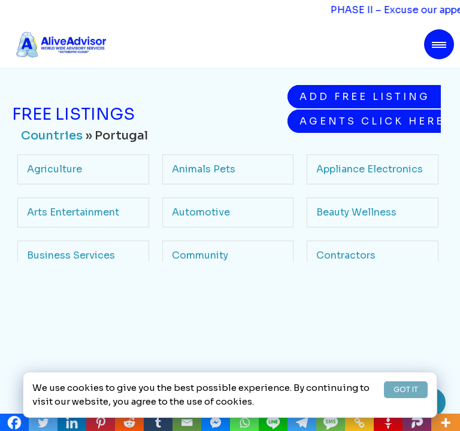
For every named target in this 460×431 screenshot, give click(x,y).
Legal (329, 341)
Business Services (71, 255)
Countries (52, 135)
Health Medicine (67, 341)
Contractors (346, 255)
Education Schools (73, 298)
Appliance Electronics (369, 169)
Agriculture (54, 169)
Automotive (201, 212)
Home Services (209, 341)
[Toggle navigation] (439, 44)
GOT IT (406, 389)
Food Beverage (352, 298)
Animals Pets (203, 169)
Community (200, 255)
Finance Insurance (215, 298)
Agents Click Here (370, 121)
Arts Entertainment (73, 212)
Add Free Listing (364, 96)
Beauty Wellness (356, 212)
